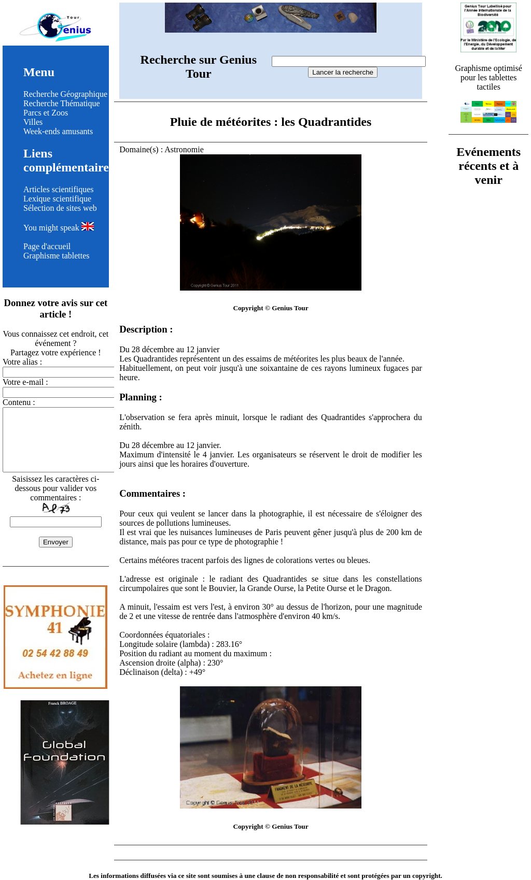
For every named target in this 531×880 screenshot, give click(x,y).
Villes (33, 122)
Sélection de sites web (60, 208)
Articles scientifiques (58, 189)
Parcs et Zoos (45, 112)
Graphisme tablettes (56, 255)
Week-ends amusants (58, 131)
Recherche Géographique (65, 94)
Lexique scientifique (57, 198)
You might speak (58, 227)
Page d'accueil (47, 246)
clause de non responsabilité (298, 875)
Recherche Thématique (61, 103)
